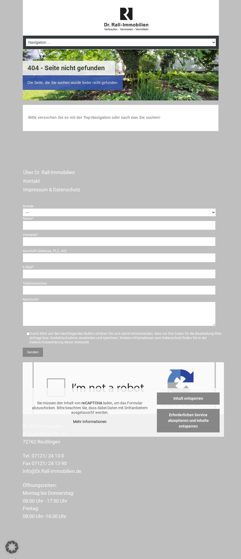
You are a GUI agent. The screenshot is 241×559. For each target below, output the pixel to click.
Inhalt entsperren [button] (188, 398)
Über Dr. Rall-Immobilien (49, 172)
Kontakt (31, 181)
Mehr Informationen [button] (90, 421)
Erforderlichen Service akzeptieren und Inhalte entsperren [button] (188, 420)
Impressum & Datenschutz (51, 189)
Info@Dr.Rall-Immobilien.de (52, 471)
